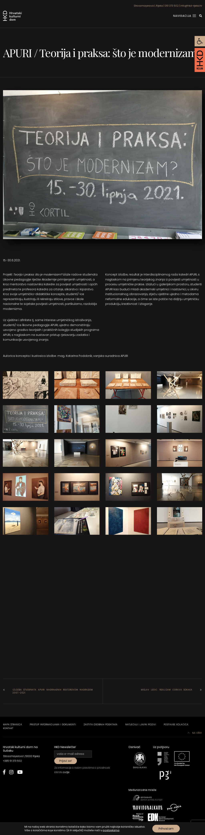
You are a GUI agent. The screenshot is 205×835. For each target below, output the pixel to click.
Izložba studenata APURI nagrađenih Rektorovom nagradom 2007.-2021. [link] (53, 691)
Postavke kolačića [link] (176, 724)
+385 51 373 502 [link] (12, 760)
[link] (200, 41)
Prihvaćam (166, 829)
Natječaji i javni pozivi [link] (140, 724)
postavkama (111, 830)
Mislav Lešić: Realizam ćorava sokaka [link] (166, 689)
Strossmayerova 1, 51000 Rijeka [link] (21, 756)
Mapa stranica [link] (12, 724)
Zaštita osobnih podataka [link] (101, 724)
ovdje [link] (66, 772)
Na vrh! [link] (195, 732)
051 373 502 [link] (172, 5)
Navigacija (184, 16)
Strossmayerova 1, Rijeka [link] (148, 5)
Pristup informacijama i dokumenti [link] (53, 724)
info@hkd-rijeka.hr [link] (191, 5)
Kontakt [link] (8, 728)
